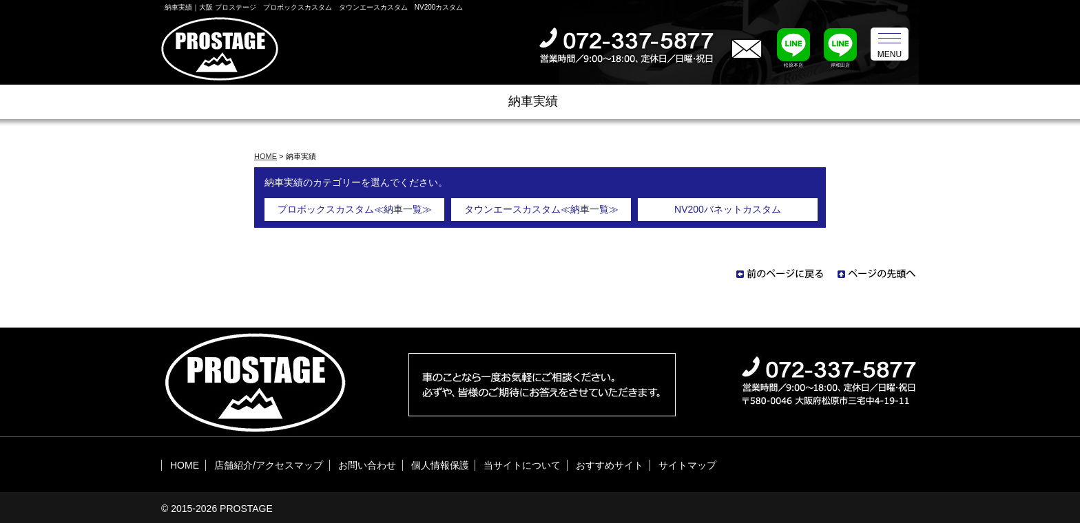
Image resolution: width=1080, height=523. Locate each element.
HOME (265, 156)
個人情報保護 (440, 465)
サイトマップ (687, 465)
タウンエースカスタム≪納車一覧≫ (541, 209)
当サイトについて (522, 465)
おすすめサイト (609, 465)
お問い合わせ (367, 465)
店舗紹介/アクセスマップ (268, 465)
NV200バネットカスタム (727, 209)
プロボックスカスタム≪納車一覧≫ (355, 209)
